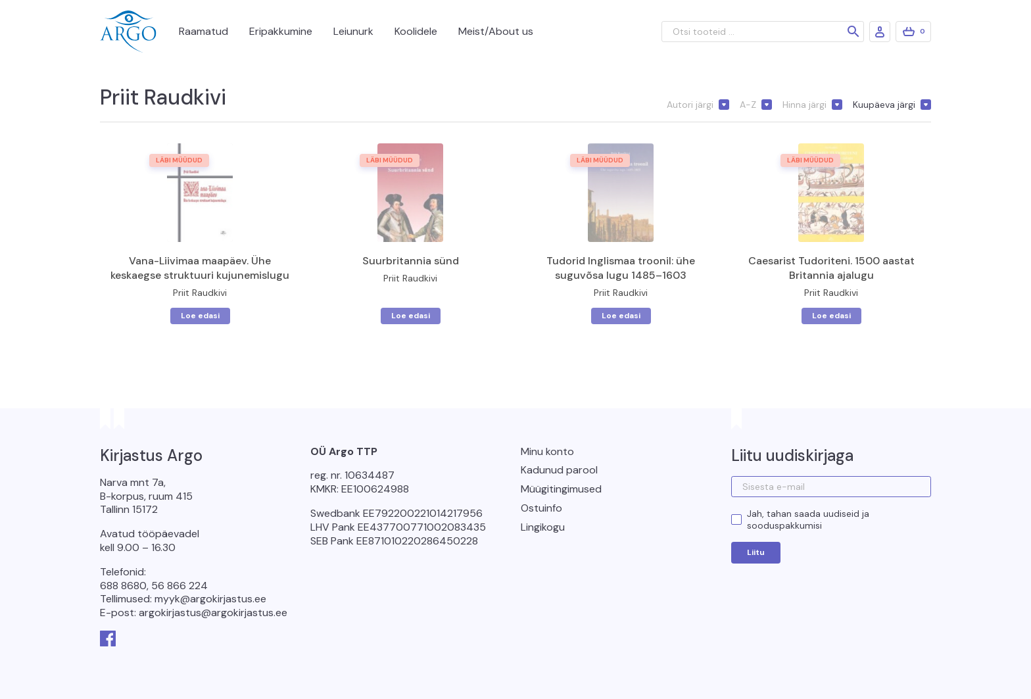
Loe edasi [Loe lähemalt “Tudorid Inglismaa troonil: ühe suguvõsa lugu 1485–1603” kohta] (621, 315)
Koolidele (416, 31)
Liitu (756, 552)
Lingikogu (543, 527)
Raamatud (203, 31)
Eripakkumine (280, 31)
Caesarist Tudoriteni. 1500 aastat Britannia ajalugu (831, 268)
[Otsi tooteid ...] (762, 31)
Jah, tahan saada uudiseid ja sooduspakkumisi (808, 519)
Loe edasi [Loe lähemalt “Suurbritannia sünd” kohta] (410, 315)
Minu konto (547, 451)
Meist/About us (495, 31)
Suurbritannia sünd (410, 261)
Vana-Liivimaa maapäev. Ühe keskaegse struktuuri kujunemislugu (199, 268)
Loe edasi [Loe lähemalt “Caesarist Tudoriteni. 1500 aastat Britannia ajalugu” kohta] (831, 315)
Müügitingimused (561, 489)
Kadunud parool (559, 470)
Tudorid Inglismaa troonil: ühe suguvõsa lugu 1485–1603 (620, 268)
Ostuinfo (541, 508)
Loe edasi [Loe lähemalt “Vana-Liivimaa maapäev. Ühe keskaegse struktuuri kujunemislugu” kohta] (200, 315)
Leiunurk (353, 31)
